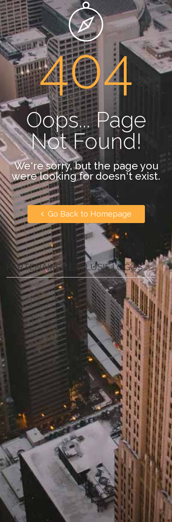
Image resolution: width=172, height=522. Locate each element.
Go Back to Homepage (86, 213)
